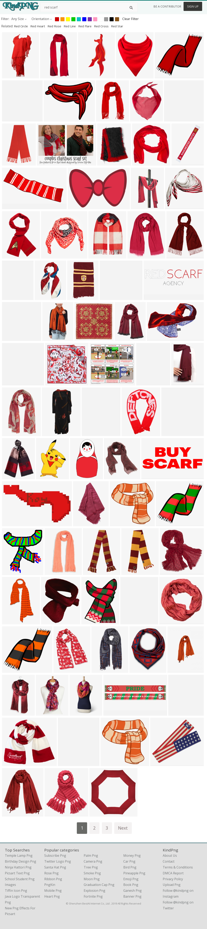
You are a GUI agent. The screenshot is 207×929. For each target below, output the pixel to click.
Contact (168, 861)
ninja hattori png (18, 867)
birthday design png (20, 861)
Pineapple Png (134, 873)
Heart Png (52, 896)
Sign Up (193, 6)
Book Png (130, 884)
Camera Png (93, 861)
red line (70, 26)
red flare (85, 26)
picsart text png (17, 873)
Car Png (129, 861)
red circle (21, 26)
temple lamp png (19, 855)
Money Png (132, 855)
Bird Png (129, 867)
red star (117, 26)
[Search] (131, 7)
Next (123, 828)
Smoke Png (92, 873)
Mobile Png (53, 890)
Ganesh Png (132, 890)
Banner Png (132, 896)
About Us (170, 855)
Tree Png (91, 867)
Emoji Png (130, 879)
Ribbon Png (53, 879)
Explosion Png (94, 890)
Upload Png (172, 884)
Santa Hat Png (55, 867)
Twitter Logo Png (57, 861)
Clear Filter (130, 19)
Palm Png (91, 855)
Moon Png (92, 879)
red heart (38, 26)
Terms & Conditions (178, 867)
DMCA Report (173, 873)
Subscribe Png (55, 855)
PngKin (49, 884)
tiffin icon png (16, 890)
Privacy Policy (173, 879)
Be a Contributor (167, 6)
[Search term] (89, 7)
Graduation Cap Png (99, 884)
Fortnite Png (93, 896)
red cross (101, 26)
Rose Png (51, 873)
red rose (55, 26)
